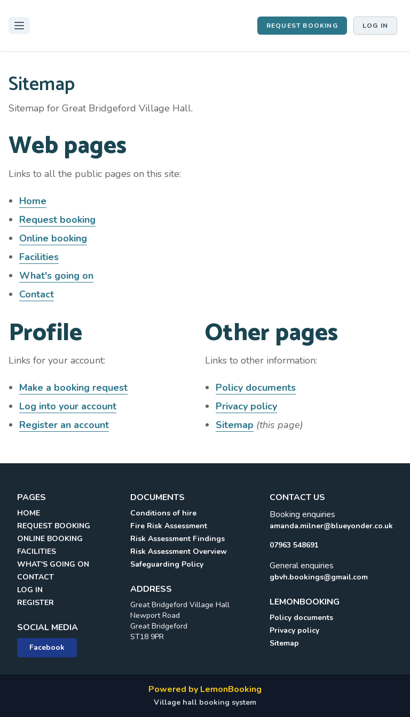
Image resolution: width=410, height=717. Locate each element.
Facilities (39, 257)
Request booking (302, 25)
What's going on (56, 275)
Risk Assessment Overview (178, 551)
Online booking (53, 238)
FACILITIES (36, 551)
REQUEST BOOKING (53, 526)
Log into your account (67, 406)
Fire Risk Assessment (168, 526)
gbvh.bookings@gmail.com (319, 577)
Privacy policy (246, 406)
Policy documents (256, 387)
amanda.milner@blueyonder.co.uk (331, 526)
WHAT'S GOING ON (53, 564)
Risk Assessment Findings (177, 539)
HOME (28, 513)
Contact (36, 294)
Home (32, 201)
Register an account (64, 424)
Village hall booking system (205, 702)
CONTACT (35, 577)
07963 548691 (294, 545)
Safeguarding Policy (166, 564)
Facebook (47, 647)
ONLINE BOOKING (50, 539)
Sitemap (235, 424)
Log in (375, 25)
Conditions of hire (163, 513)
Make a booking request (73, 387)
